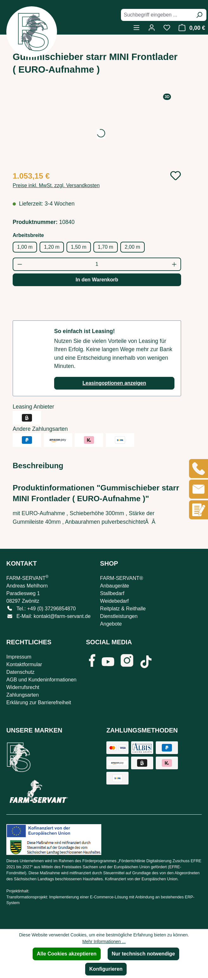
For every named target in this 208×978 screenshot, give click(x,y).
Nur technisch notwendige (143, 953)
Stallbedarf (112, 593)
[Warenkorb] (190, 28)
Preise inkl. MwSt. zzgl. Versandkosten (56, 185)
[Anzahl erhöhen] (174, 264)
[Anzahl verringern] (19, 264)
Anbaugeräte (114, 585)
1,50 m (78, 247)
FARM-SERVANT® (121, 578)
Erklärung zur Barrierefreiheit (38, 702)
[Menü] (136, 28)
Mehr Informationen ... (104, 941)
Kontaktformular (24, 664)
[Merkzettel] (166, 28)
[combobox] (156, 15)
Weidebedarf (114, 601)
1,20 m (52, 247)
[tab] (38, 465)
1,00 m (25, 247)
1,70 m (105, 247)
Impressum (18, 657)
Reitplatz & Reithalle (123, 608)
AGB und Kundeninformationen (41, 679)
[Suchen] (199, 15)
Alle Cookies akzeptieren (67, 953)
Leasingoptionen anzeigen (114, 383)
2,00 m (132, 247)
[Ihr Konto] (151, 28)
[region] (96, 129)
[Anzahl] (97, 264)
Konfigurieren (106, 969)
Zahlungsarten (22, 695)
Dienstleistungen (118, 616)
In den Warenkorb (97, 279)
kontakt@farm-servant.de (62, 616)
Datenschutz (20, 672)
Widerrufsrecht (22, 687)
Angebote (111, 624)
